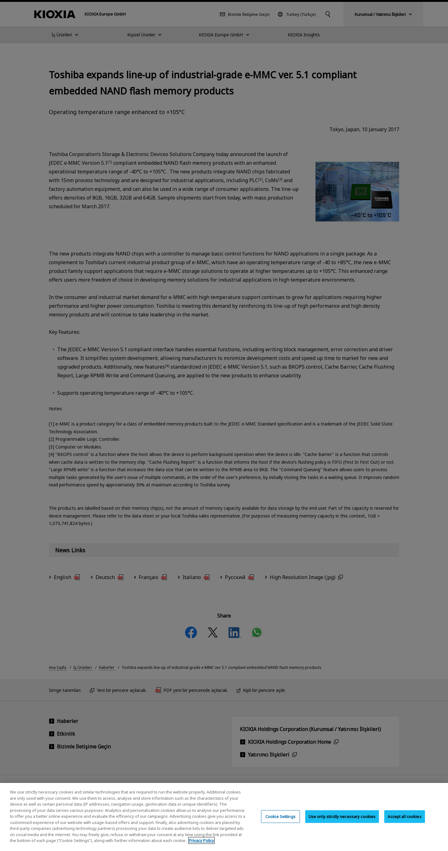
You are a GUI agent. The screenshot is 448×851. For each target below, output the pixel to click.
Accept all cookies (404, 822)
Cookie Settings (280, 822)
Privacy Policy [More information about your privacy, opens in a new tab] (201, 846)
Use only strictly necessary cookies (342, 822)
